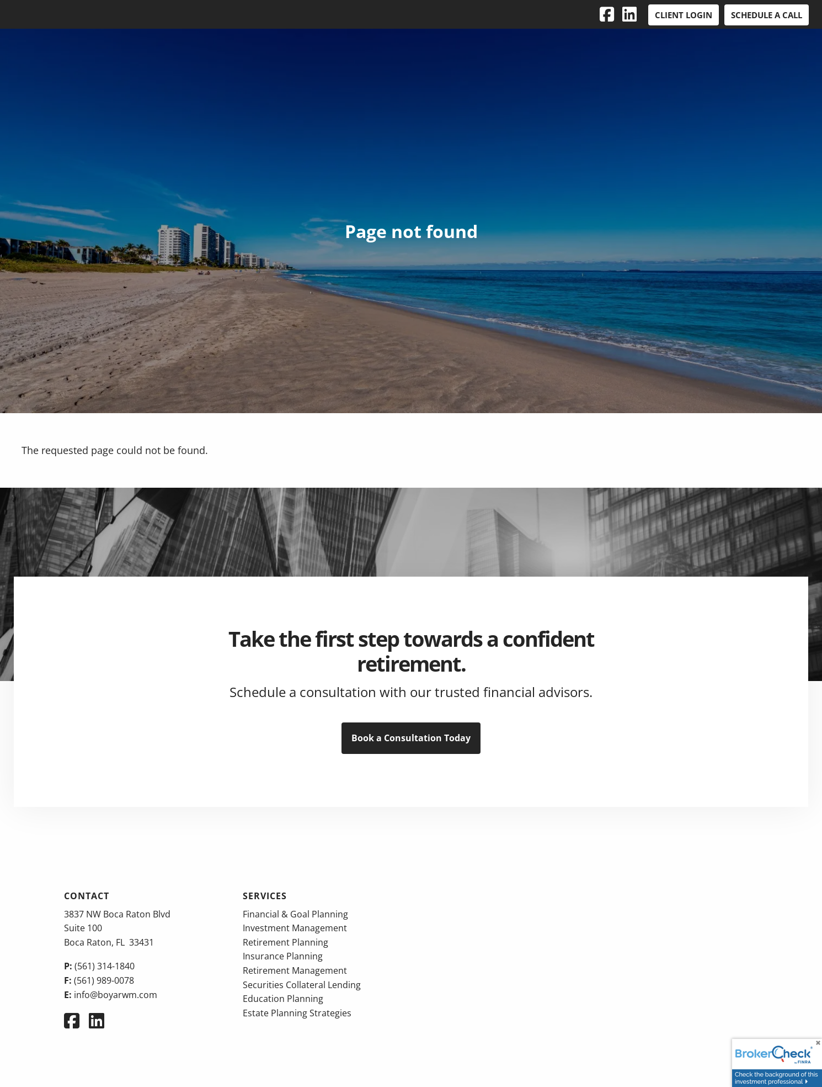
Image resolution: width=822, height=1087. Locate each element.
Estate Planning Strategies (297, 1013)
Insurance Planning (283, 956)
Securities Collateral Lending (302, 985)
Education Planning (283, 999)
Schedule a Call (766, 14)
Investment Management (295, 928)
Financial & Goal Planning (295, 914)
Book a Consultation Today (411, 738)
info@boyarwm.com (115, 995)
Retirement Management (295, 970)
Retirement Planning (285, 942)
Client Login (683, 14)
